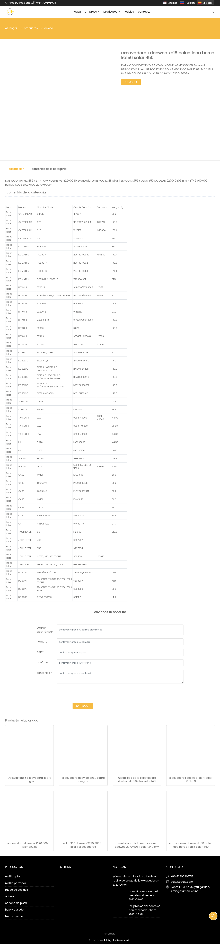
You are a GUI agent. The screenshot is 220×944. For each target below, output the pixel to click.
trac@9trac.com (19, 2)
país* (40, 652)
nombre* (43, 642)
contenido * (44, 673)
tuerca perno (14, 916)
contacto (144, 12)
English (172, 3)
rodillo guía (12, 876)
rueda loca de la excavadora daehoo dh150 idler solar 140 (137, 779)
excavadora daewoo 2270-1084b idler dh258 (29, 845)
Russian (190, 3)
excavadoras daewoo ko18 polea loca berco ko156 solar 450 (190, 845)
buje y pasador (15, 910)
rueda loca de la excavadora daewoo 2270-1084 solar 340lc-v (137, 845)
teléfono (42, 662)
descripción (16, 169)
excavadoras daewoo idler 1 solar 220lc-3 (191, 779)
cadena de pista (16, 903)
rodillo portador (15, 883)
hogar (13, 28)
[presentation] (83, 693)
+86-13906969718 (46, 2)
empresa (91, 12)
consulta (131, 82)
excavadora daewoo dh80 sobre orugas (83, 779)
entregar (82, 705)
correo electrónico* (45, 630)
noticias (129, 12)
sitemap (110, 934)
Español (208, 3)
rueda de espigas (16, 890)
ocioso (48, 28)
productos (110, 12)
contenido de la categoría (49, 169)
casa (77, 12)
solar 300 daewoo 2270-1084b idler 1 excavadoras (83, 845)
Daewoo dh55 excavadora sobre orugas (29, 779)
